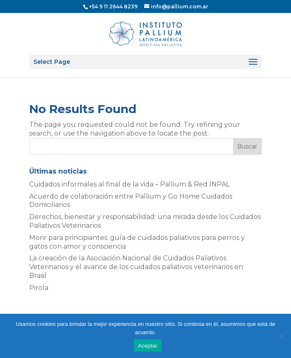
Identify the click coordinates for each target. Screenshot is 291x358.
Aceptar (148, 346)
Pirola (38, 288)
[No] (280, 336)
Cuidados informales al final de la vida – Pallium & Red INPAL (129, 184)
